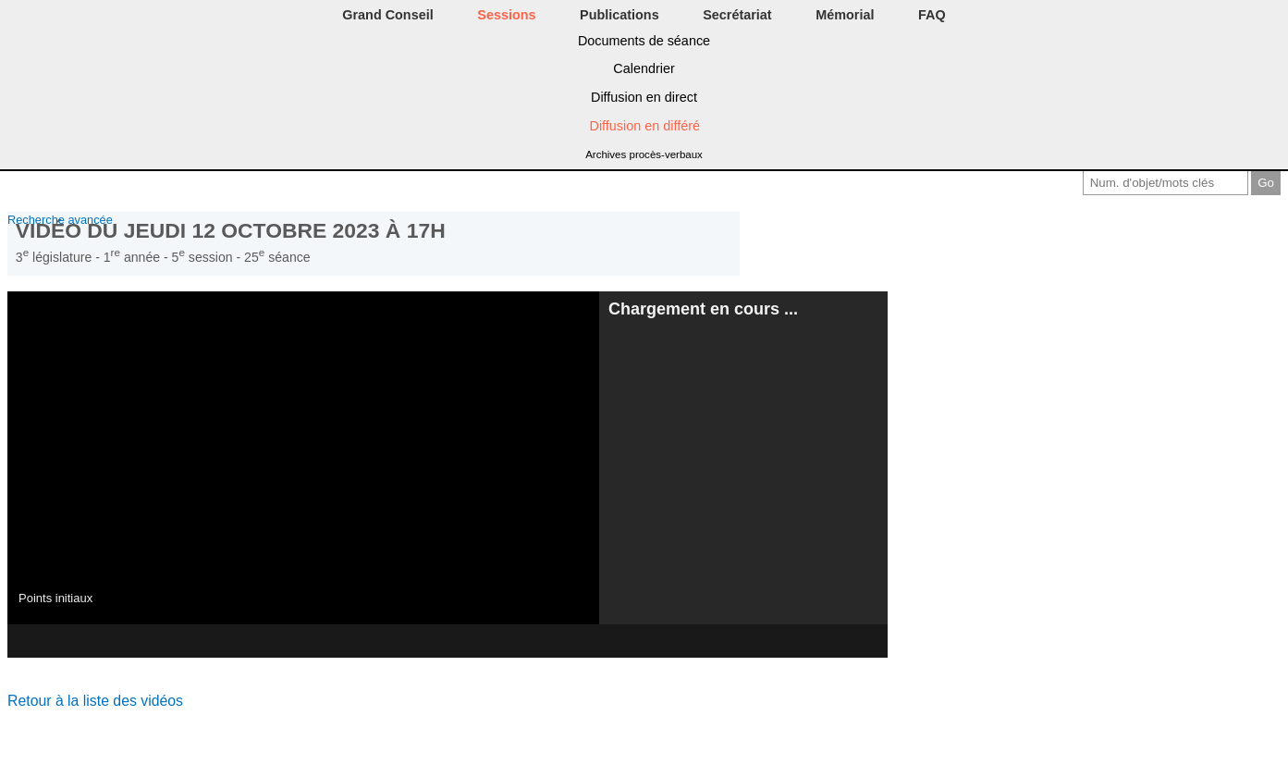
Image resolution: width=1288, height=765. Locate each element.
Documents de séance (644, 40)
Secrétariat (737, 14)
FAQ (932, 14)
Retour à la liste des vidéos (95, 701)
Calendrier (643, 68)
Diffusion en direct (644, 97)
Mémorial (845, 14)
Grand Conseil (387, 14)
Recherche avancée (60, 220)
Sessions (506, 14)
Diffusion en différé (644, 125)
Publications (619, 14)
